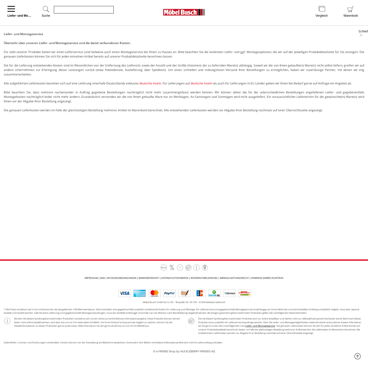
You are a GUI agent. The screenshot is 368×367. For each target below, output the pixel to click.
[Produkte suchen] (84, 9)
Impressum (91, 278)
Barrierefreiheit (149, 278)
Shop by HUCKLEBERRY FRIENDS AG (192, 351)
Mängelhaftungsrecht (234, 278)
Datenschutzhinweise (174, 278)
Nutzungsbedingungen (121, 278)
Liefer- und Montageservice (260, 325)
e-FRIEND (162, 351)
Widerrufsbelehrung (204, 278)
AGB (102, 278)
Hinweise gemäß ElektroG (267, 278)
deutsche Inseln (150, 83)
